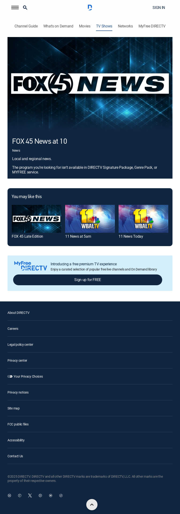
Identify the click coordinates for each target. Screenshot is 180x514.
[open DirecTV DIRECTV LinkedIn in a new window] (9, 495)
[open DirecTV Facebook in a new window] (20, 495)
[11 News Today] (143, 219)
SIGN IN (159, 7)
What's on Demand (58, 26)
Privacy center (17, 360)
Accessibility (16, 440)
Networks (125, 26)
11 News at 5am (78, 236)
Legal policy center (20, 344)
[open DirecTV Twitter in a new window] (30, 495)
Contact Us (15, 456)
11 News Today (131, 236)
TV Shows (104, 26)
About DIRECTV (18, 312)
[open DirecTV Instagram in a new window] (40, 495)
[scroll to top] (91, 505)
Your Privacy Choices (28, 376)
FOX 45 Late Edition (27, 236)
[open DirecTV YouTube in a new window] (50, 495)
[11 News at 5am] (90, 219)
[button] (15, 7)
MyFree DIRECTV (152, 26)
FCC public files (18, 424)
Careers (13, 328)
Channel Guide (26, 26)
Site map (14, 408)
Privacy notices (18, 392)
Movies (84, 26)
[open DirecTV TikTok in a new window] (61, 495)
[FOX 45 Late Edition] (36, 219)
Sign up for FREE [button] (87, 279)
